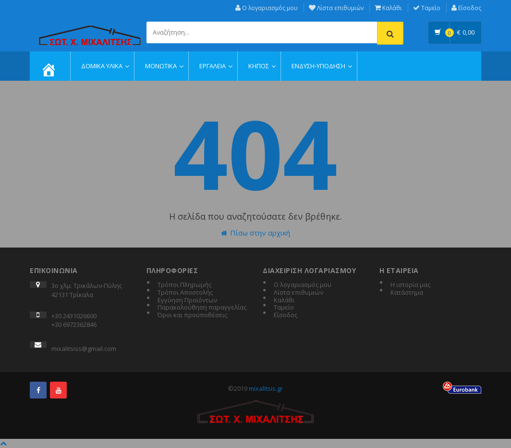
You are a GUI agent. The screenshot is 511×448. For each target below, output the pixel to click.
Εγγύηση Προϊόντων (187, 300)
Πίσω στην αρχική (255, 232)
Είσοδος (466, 8)
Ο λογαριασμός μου (266, 8)
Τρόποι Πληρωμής (184, 285)
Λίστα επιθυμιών (336, 8)
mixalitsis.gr (266, 388)
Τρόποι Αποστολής (185, 293)
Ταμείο (426, 8)
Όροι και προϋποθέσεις (192, 315)
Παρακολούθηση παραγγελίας (202, 307)
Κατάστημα (406, 293)
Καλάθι (388, 8)
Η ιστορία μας (410, 285)
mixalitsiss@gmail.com (83, 348)
